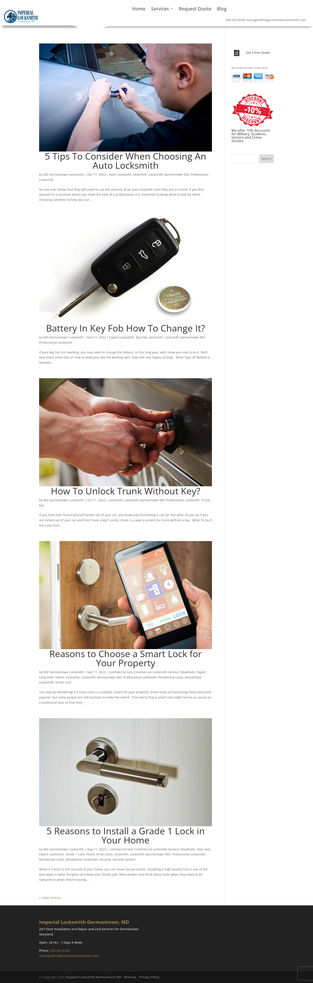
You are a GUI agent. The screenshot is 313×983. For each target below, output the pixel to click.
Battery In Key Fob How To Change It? (125, 328)
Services (160, 9)
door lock (203, 849)
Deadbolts (187, 672)
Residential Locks (170, 677)
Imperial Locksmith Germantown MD (93, 977)
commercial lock (121, 672)
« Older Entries (50, 898)
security (105, 859)
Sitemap (130, 977)
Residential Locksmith (82, 859)
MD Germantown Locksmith (63, 174)
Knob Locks (104, 854)
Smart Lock (63, 682)
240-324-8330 (235, 20)
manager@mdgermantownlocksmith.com (69, 956)
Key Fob (141, 337)
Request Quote (195, 9)
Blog (222, 9)
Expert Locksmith (121, 337)
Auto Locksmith (120, 174)
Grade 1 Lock (75, 854)
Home (138, 9)
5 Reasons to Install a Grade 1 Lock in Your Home (126, 835)
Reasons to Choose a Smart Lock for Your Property (125, 658)
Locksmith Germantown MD (169, 174)
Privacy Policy (149, 977)
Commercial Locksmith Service (156, 672)
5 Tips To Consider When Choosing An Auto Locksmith (125, 160)
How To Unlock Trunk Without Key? (125, 491)
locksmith (140, 174)
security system (124, 859)
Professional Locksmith (55, 342)
